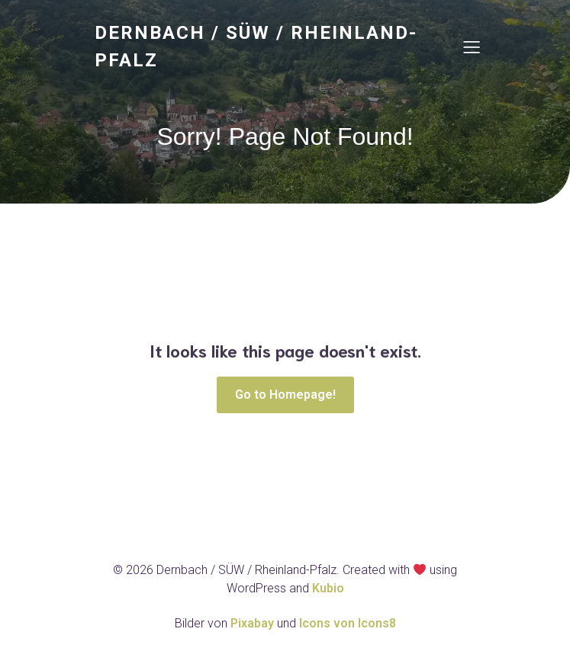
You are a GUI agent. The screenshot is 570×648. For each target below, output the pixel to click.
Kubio (328, 588)
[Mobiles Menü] (472, 46)
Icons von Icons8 (347, 623)
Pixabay (253, 623)
